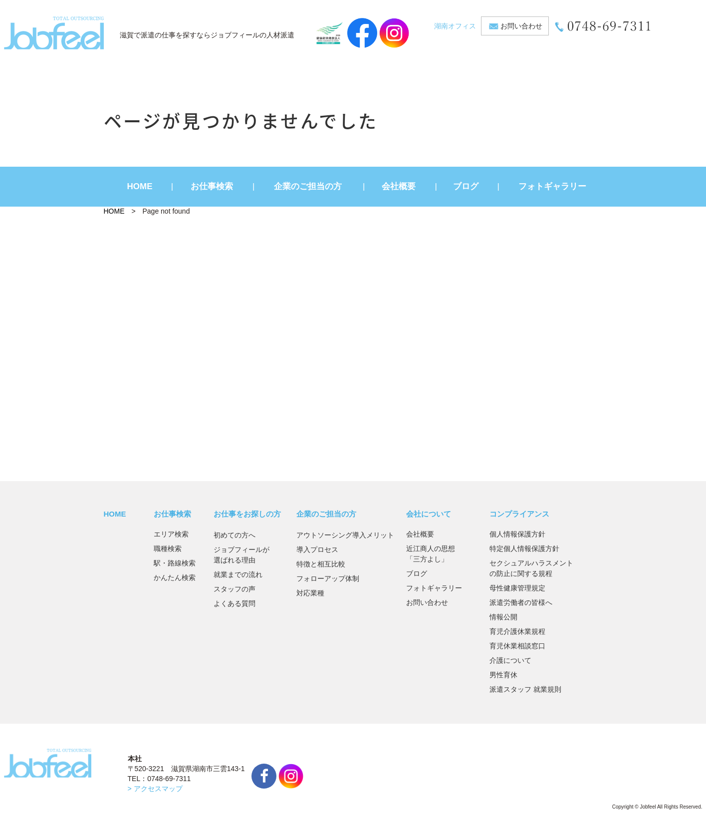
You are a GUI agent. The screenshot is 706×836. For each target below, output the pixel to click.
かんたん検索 (175, 577)
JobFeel (54, 32)
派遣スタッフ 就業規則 (525, 689)
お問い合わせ (521, 26)
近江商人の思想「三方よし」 (430, 554)
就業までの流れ (238, 574)
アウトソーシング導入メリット (345, 535)
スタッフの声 (234, 589)
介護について (510, 660)
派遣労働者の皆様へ (520, 602)
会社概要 (399, 186)
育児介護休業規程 (517, 631)
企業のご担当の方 (308, 186)
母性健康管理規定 (517, 588)
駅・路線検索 (175, 563)
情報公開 (503, 617)
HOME (140, 186)
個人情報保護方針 (517, 534)
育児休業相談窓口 (517, 646)
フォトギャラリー (552, 186)
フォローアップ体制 (327, 578)
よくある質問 (234, 603)
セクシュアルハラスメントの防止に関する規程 (531, 568)
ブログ (465, 186)
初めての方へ (234, 535)
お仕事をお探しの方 (247, 514)
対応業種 (310, 593)
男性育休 (503, 675)
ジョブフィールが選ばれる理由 (241, 555)
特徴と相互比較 (320, 564)
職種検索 (168, 549)
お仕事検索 (212, 186)
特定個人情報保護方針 (524, 549)
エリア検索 (171, 534)
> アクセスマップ (155, 789)
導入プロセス (317, 550)
